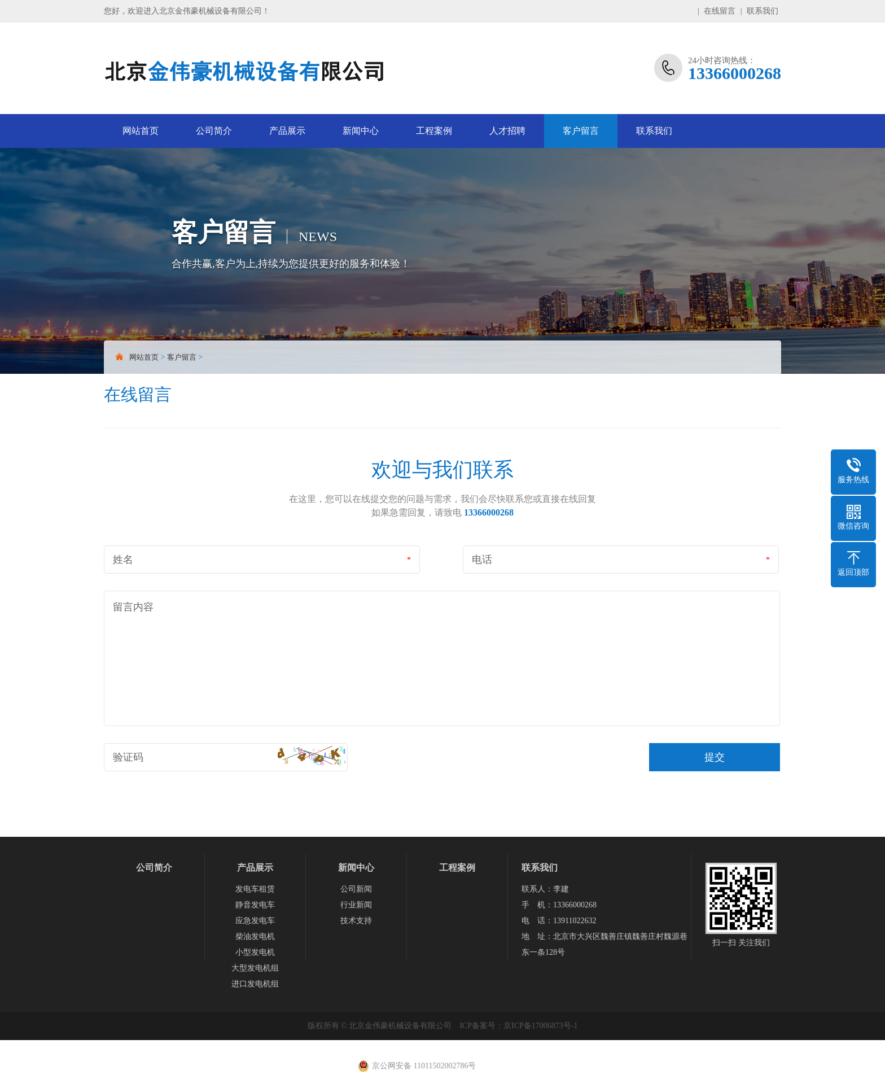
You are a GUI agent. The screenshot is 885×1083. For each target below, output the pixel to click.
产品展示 (287, 131)
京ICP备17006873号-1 (540, 1025)
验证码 (128, 757)
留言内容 (133, 607)
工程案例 (434, 131)
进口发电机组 (255, 984)
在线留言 (719, 11)
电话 (482, 559)
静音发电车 (255, 905)
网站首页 (140, 131)
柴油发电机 (255, 936)
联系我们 (762, 11)
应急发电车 (255, 920)
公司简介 (214, 131)
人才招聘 (507, 131)
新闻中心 (361, 131)
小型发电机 (255, 952)
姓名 (123, 559)
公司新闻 (356, 889)
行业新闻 (356, 905)
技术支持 (356, 920)
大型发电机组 (255, 968)
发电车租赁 (255, 889)
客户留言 (581, 131)
